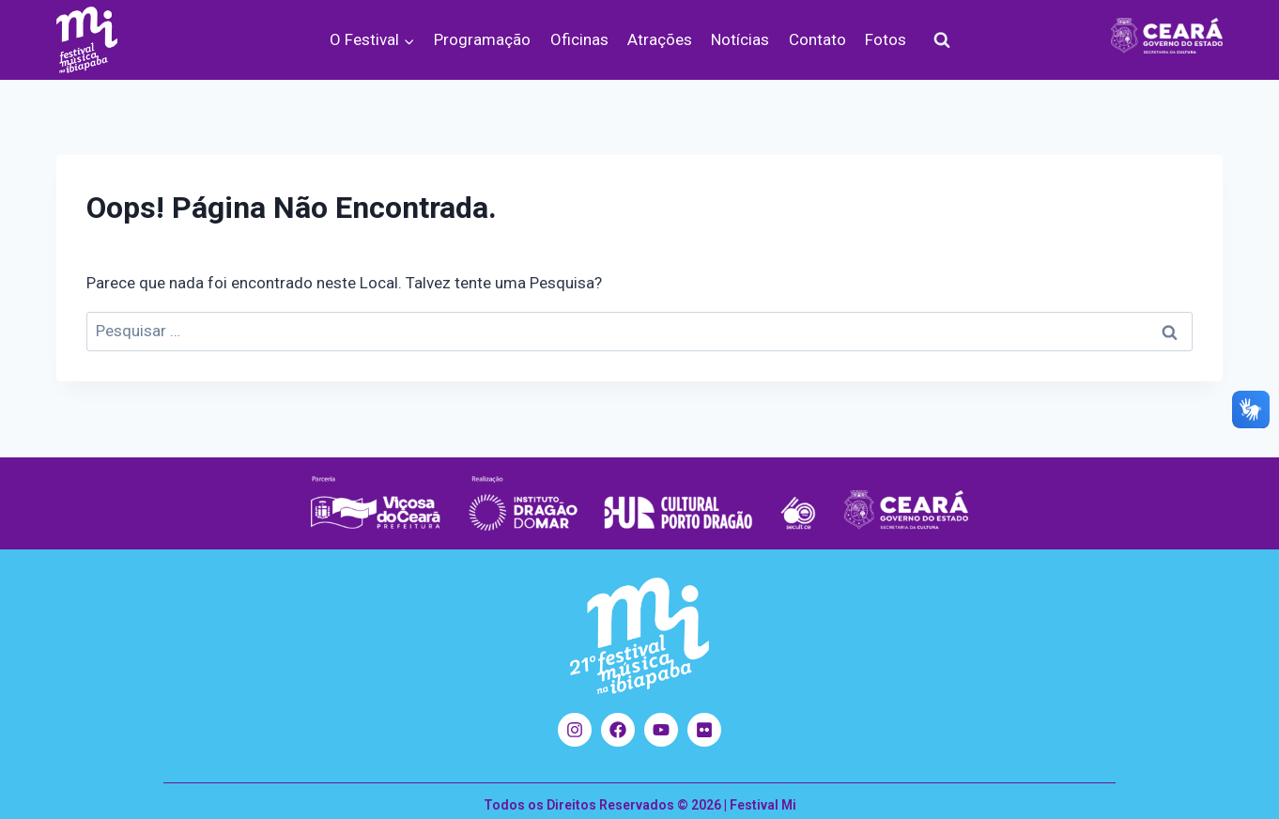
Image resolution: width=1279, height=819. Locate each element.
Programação (482, 39)
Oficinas (579, 39)
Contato (817, 39)
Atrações (659, 39)
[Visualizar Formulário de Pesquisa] (942, 40)
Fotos (885, 39)
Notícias (740, 39)
